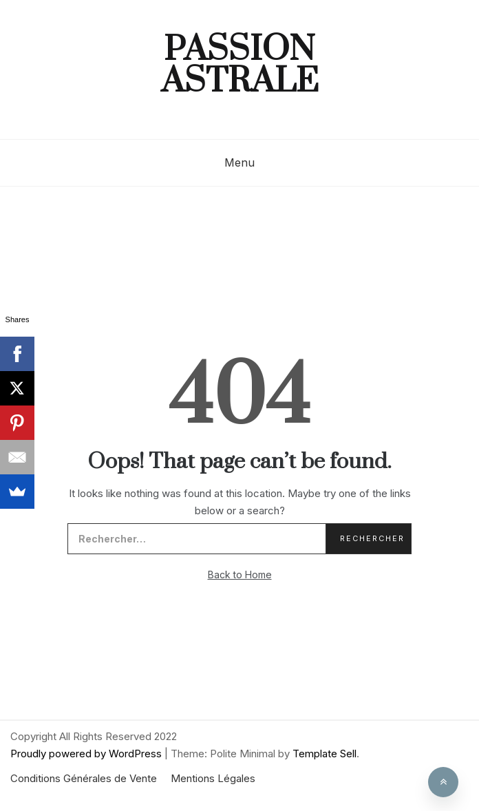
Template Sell (324, 753)
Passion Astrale (240, 66)
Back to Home (240, 574)
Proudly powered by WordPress (87, 753)
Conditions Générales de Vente (83, 778)
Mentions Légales (213, 778)
